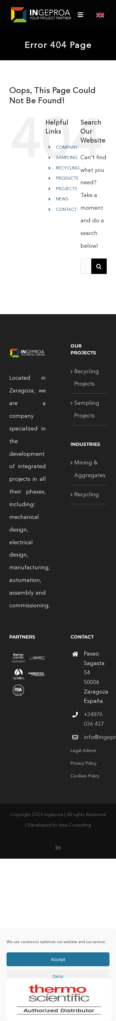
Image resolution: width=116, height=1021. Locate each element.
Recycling (86, 494)
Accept (58, 959)
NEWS (62, 199)
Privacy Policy (84, 763)
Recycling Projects (86, 377)
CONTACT (66, 209)
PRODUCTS (67, 178)
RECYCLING (67, 168)
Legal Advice (83, 750)
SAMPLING (66, 157)
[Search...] (85, 266)
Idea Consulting (74, 825)
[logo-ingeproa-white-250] (41, 9)
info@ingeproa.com (95, 737)
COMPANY (67, 147)
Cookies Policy (85, 776)
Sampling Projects (86, 409)
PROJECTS (66, 188)
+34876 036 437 (94, 719)
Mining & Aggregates (89, 469)
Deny (58, 976)
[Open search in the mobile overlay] (58, 219)
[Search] (99, 266)
